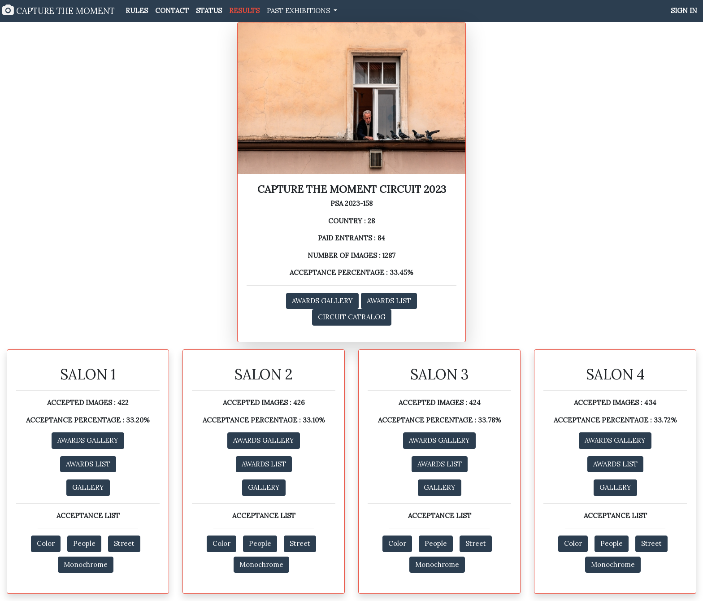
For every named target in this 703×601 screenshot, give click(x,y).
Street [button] (124, 543)
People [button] (84, 543)
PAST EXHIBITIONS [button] (299, 10)
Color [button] (46, 543)
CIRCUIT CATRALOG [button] (352, 317)
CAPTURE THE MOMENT (58, 10)
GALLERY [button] (88, 487)
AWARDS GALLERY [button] (322, 300)
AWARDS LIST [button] (389, 300)
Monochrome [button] (86, 564)
